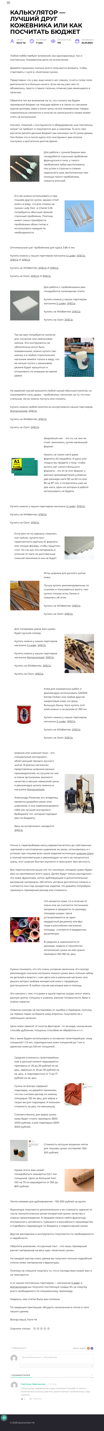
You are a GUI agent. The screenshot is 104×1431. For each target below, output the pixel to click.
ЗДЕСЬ (81, 255)
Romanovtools (18, 411)
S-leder (75, 1283)
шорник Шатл (85, 853)
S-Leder (71, 255)
